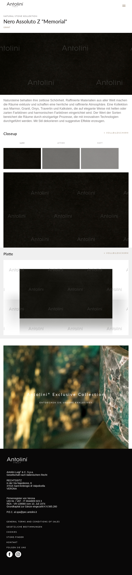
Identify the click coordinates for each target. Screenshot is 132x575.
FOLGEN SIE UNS (16, 547)
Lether (61, 142)
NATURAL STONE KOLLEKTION (20, 16)
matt (100, 142)
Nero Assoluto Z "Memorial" (35, 21)
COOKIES (12, 532)
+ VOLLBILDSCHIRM (116, 132)
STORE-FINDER (15, 537)
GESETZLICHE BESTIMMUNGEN (24, 526)
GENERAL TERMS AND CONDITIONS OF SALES (33, 521)
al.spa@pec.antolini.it (25, 512)
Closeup (10, 133)
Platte (8, 254)
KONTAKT (12, 542)
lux (22, 142)
